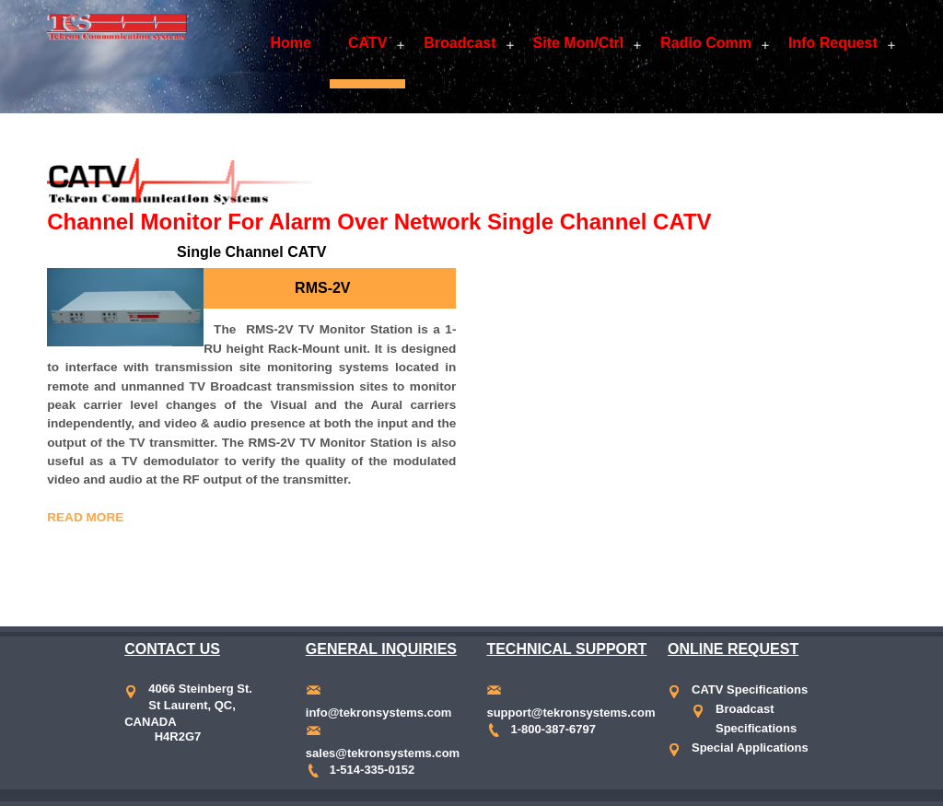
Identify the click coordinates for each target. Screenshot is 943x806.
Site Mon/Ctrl (578, 43)
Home (290, 43)
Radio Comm (705, 43)
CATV (367, 43)
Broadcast (459, 43)
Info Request (833, 43)
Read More (85, 517)
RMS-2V (322, 288)
